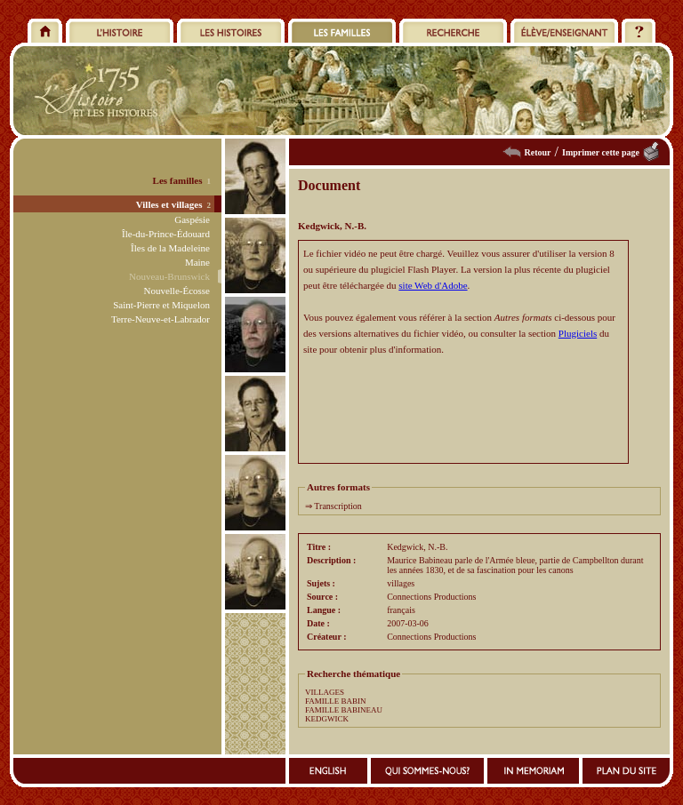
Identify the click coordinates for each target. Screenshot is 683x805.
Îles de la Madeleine (170, 248)
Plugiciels (577, 333)
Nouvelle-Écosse (176, 290)
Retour (538, 152)
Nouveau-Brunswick (169, 276)
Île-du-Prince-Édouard (166, 233)
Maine (197, 262)
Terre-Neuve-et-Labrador (160, 319)
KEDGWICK (327, 718)
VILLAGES (324, 692)
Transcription (338, 506)
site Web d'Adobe (432, 285)
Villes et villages (169, 204)
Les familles (178, 180)
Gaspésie (192, 219)
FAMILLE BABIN (335, 701)
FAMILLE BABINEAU (343, 709)
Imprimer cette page (600, 152)
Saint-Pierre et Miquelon (161, 304)
